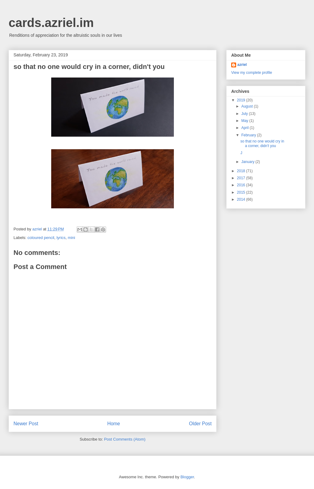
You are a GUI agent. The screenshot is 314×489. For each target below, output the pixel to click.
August (247, 106)
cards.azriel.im (51, 22)
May (245, 121)
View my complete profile (251, 72)
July (245, 114)
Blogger (187, 477)
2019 (241, 100)
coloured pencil (41, 237)
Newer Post (25, 423)
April (245, 128)
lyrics (61, 237)
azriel (242, 65)
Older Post (200, 423)
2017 (241, 178)
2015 (241, 192)
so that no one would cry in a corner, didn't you (262, 143)
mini (71, 237)
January (248, 162)
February (249, 135)
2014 (241, 199)
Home (113, 423)
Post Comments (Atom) (124, 439)
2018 (241, 171)
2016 (241, 185)
